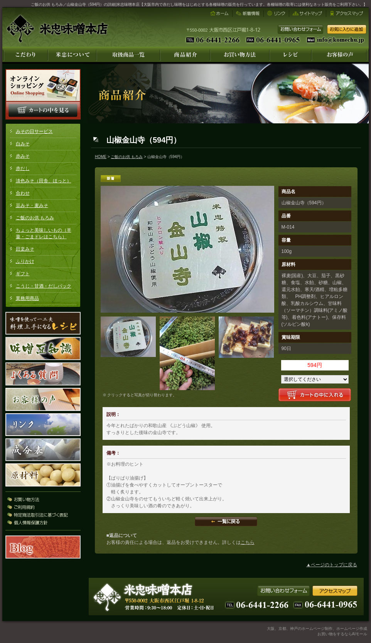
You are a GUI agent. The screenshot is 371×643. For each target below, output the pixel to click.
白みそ (23, 143)
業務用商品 (27, 298)
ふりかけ (25, 261)
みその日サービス (34, 131)
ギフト (23, 273)
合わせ (23, 193)
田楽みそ (25, 249)
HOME (100, 157)
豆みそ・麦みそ (32, 205)
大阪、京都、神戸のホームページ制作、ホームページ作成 (317, 628)
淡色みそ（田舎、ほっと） (43, 180)
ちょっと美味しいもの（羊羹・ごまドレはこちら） (43, 233)
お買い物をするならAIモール (342, 634)
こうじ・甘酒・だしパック (43, 286)
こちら (248, 542)
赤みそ (23, 156)
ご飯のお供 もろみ (35, 218)
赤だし (23, 168)
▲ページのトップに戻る (331, 564)
